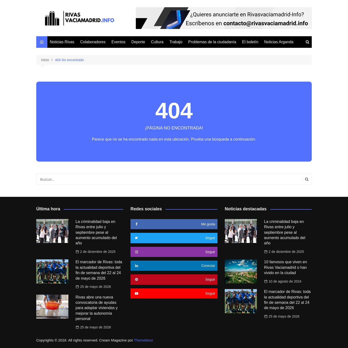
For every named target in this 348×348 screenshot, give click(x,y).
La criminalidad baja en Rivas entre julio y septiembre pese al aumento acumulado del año (96, 232)
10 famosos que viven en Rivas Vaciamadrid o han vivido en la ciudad (285, 267)
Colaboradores (93, 42)
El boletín (250, 42)
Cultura (157, 42)
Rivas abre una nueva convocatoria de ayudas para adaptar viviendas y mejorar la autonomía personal (97, 308)
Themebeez (143, 340)
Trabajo (175, 42)
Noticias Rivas (62, 42)
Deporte (138, 42)
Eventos (118, 42)
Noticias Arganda (278, 42)
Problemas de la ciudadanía (212, 42)
